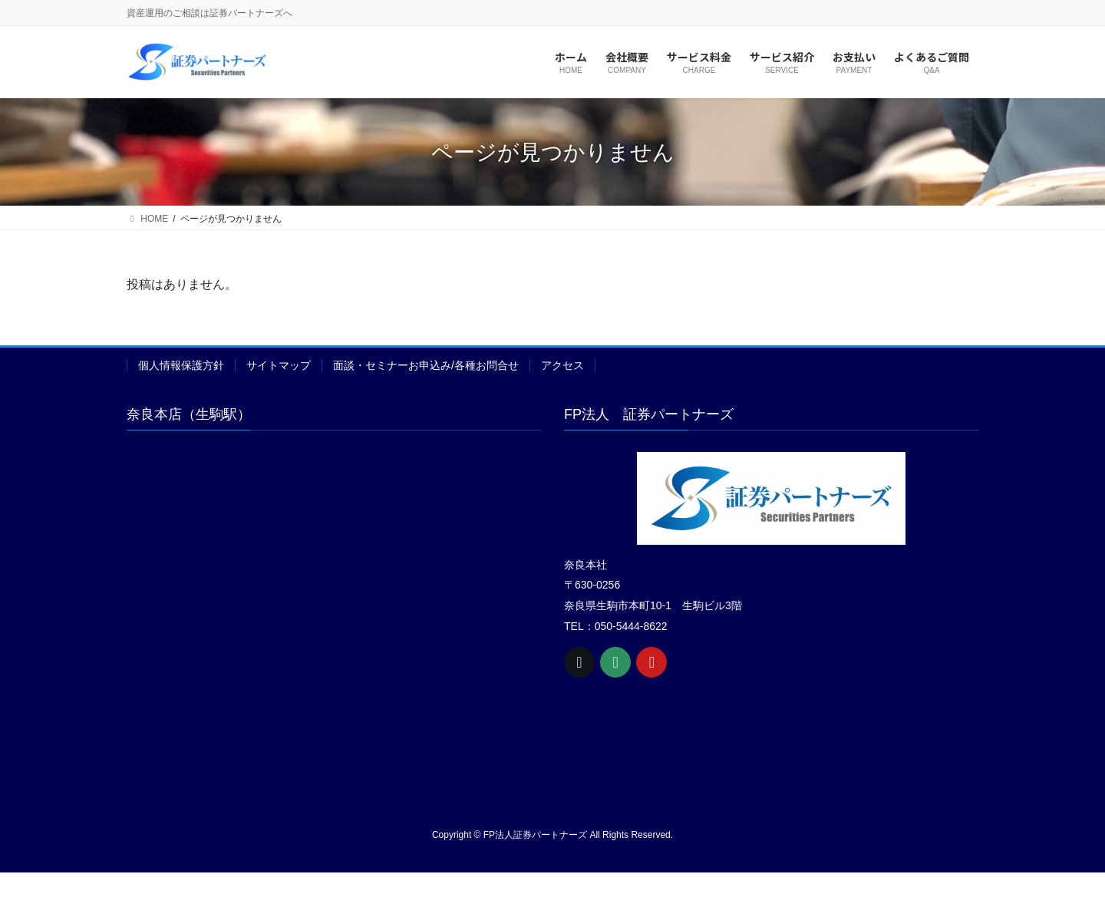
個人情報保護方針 (181, 365)
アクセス (562, 365)
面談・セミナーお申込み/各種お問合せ (426, 365)
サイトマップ (278, 365)
